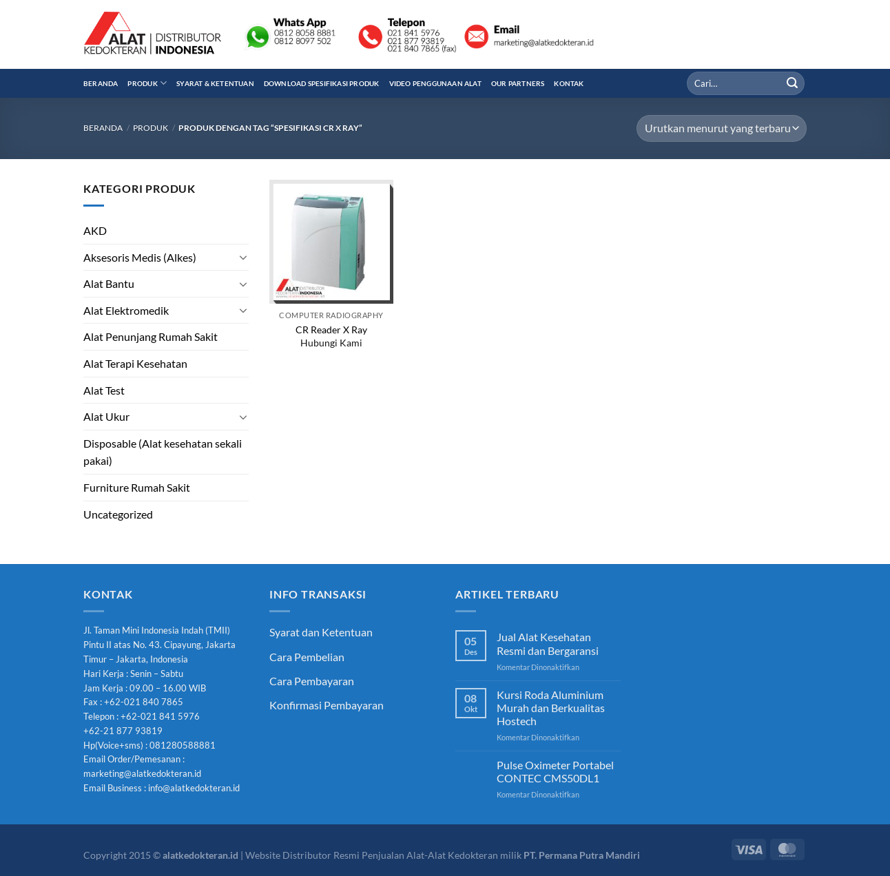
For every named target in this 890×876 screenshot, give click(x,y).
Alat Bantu (108, 283)
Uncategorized (118, 514)
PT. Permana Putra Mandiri (582, 855)
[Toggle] (243, 257)
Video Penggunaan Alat (435, 83)
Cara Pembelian (306, 656)
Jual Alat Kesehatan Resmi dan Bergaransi (548, 643)
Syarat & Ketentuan (215, 83)
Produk (147, 83)
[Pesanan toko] (722, 128)
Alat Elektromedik (126, 310)
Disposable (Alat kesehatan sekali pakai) (162, 452)
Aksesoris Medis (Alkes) (139, 257)
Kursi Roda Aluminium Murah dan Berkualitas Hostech (551, 707)
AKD (95, 230)
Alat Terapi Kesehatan (135, 363)
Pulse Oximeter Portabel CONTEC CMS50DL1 (555, 771)
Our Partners (518, 83)
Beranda (100, 83)
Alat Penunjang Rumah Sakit (150, 336)
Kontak (568, 83)
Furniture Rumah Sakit (136, 487)
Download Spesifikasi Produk (322, 83)
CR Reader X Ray (331, 329)
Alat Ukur (106, 416)
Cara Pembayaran (311, 680)
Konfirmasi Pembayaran (326, 704)
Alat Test (104, 390)
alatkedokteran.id (200, 855)
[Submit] (792, 83)
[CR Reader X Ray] (331, 242)
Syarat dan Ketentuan (321, 631)
